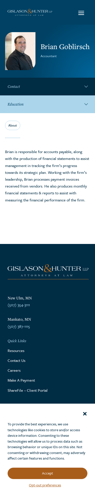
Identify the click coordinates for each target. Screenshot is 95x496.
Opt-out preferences (45, 485)
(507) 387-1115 (19, 326)
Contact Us (16, 360)
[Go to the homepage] (30, 12)
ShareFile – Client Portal (28, 390)
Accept (47, 473)
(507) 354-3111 (19, 304)
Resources (16, 350)
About (12, 125)
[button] (84, 413)
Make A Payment (21, 380)
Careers (14, 370)
